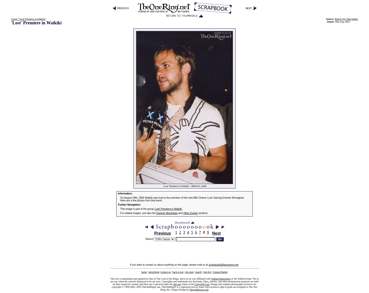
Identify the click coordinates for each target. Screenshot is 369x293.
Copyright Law (202, 284)
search (198, 272)
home (144, 272)
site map (189, 272)
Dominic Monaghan (167, 213)
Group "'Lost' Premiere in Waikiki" (28, 19)
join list (207, 272)
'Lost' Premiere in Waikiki (168, 209)
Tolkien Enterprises (221, 278)
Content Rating (220, 272)
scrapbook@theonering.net (223, 264)
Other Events (190, 213)
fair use (177, 284)
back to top (177, 272)
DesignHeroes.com (199, 289)
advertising (154, 272)
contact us (166, 272)
